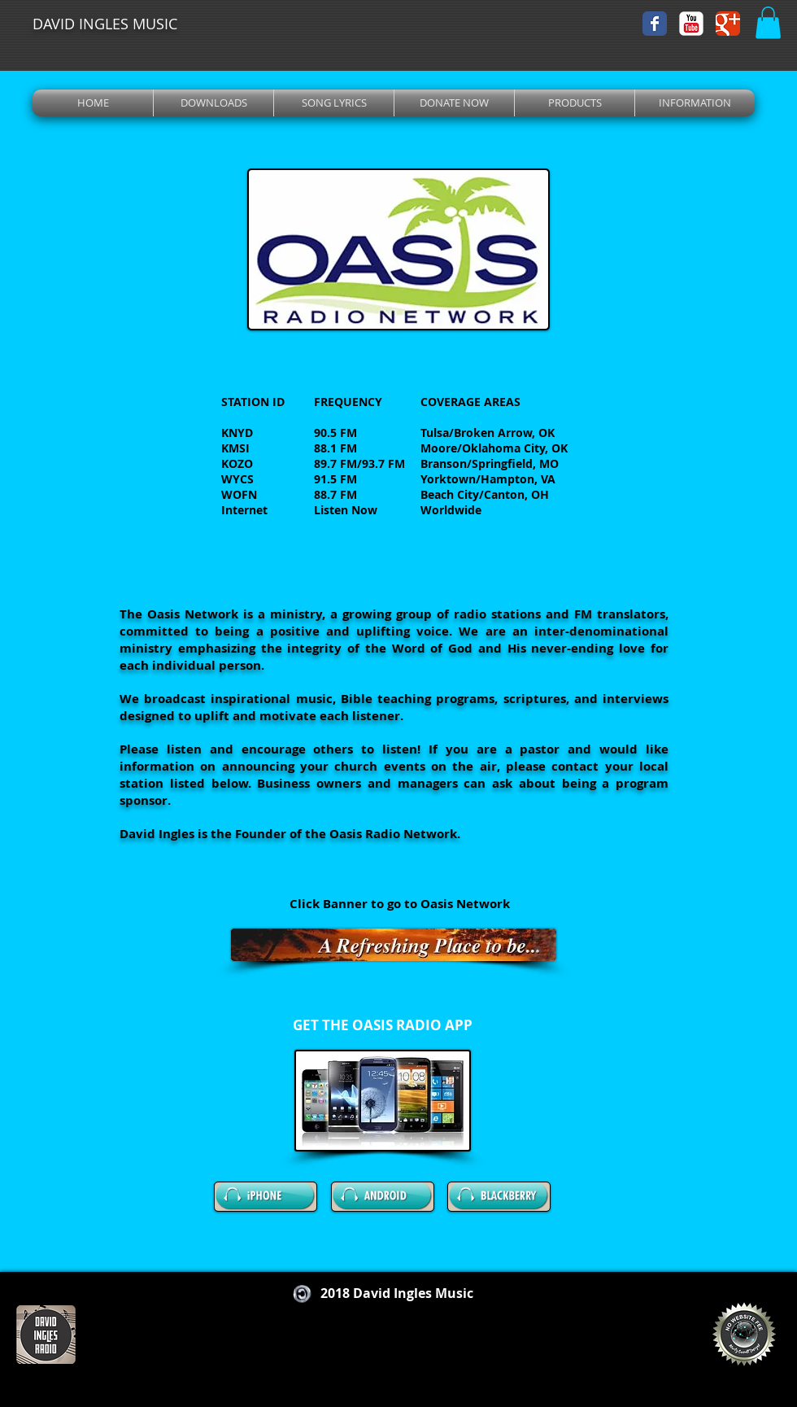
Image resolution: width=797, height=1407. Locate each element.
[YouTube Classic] (691, 23)
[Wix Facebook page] (654, 23)
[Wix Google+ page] (728, 23)
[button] (768, 22)
